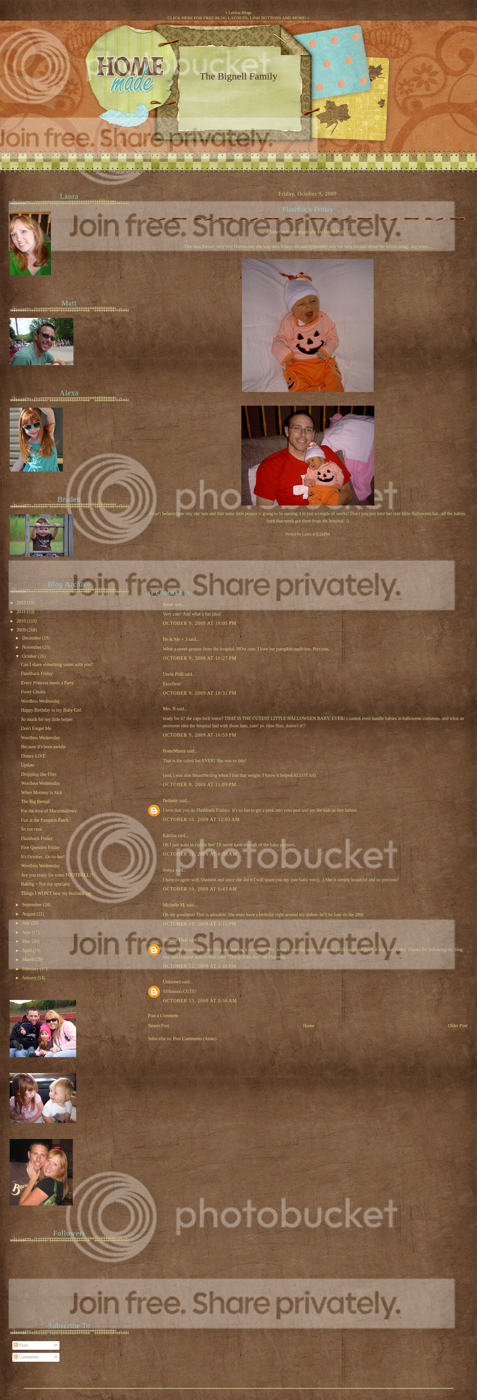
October (30, 656)
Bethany (170, 800)
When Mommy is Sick (41, 792)
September (32, 904)
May (27, 941)
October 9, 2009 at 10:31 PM (200, 693)
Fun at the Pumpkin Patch (44, 820)
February (31, 968)
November (32, 647)
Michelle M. (174, 905)
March (28, 959)
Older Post (458, 1025)
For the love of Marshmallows (48, 810)
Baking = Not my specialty (45, 884)
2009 (22, 630)
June (27, 932)
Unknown (172, 981)
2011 (22, 611)
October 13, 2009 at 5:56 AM (200, 1000)
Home (308, 1025)
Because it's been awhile (43, 746)
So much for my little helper (47, 719)
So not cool (31, 829)
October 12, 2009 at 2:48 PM (200, 966)
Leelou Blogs (240, 12)
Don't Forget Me (36, 728)
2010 (22, 621)
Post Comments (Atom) (195, 1038)
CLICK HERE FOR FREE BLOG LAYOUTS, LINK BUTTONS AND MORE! (237, 17)
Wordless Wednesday (40, 701)
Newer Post (158, 1025)
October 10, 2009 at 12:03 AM (201, 819)
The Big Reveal (35, 801)
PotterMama (174, 751)
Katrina (170, 835)
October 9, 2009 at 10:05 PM (200, 623)
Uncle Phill (173, 674)
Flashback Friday (308, 209)
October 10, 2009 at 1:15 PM (200, 923)
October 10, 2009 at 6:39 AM (200, 854)
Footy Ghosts (33, 691)
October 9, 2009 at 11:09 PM (199, 784)
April (27, 950)
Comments (26, 1356)
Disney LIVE (33, 756)
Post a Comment (163, 1015)
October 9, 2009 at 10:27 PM (200, 658)
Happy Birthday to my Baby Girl (51, 710)
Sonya (168, 870)
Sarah (168, 604)
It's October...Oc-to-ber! (43, 856)
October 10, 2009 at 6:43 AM (200, 889)
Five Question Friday (40, 847)
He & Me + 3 (175, 639)
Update (27, 765)
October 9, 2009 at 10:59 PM (200, 735)
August (29, 913)
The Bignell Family (238, 75)
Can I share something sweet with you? (57, 664)
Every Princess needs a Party (47, 682)
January (30, 977)
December (32, 637)
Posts (21, 1345)
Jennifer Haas (175, 939)
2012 (22, 602)
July (26, 922)
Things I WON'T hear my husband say (56, 893)
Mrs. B (169, 708)
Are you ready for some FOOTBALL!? (57, 875)
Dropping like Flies (39, 774)
